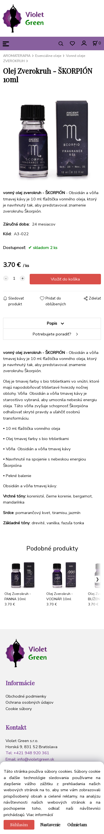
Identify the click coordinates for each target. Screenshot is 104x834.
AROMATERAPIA (17, 55)
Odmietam (77, 824)
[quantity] (14, 278)
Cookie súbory (19, 708)
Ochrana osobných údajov (30, 702)
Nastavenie (50, 824)
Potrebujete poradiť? (52, 334)
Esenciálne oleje (48, 55)
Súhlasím (19, 824)
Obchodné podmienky (26, 696)
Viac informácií (39, 814)
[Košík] (96, 43)
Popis (52, 323)
